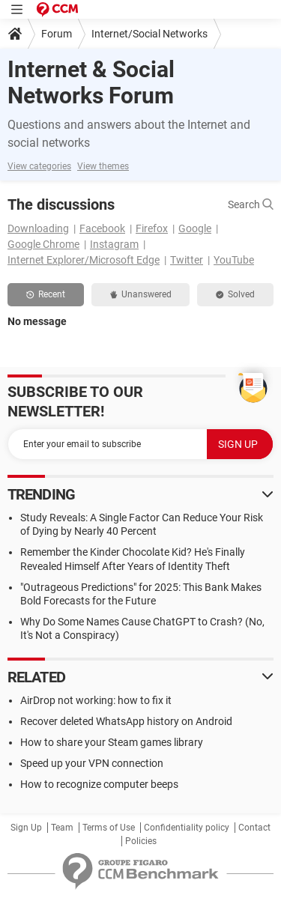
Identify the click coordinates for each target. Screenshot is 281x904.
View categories (39, 166)
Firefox (152, 228)
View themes (103, 166)
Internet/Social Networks (149, 34)
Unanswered (141, 294)
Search (251, 204)
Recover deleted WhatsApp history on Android (126, 721)
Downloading (38, 228)
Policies (141, 841)
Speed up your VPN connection (91, 763)
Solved (235, 294)
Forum (56, 34)
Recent (45, 294)
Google (194, 228)
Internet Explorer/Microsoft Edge (83, 260)
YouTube (234, 260)
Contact (254, 827)
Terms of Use (108, 827)
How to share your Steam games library (111, 742)
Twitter (186, 260)
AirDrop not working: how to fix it (96, 700)
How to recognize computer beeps (99, 784)
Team (62, 827)
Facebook (102, 228)
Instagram (114, 244)
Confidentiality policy (186, 827)
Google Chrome (43, 244)
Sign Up (26, 827)
